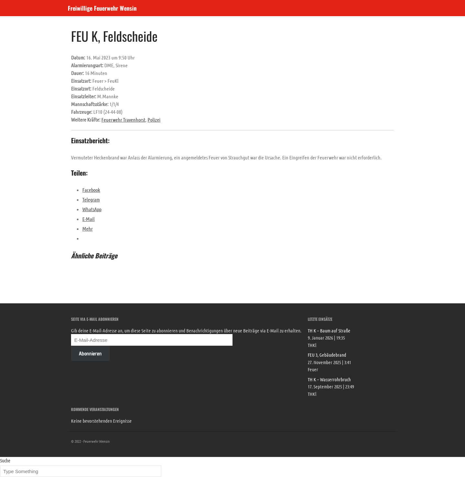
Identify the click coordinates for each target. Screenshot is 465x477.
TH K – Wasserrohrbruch (329, 379)
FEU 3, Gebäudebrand (327, 355)
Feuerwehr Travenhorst (123, 119)
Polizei (154, 119)
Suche (5, 460)
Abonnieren (90, 353)
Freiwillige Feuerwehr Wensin (102, 8)
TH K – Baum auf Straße (329, 330)
